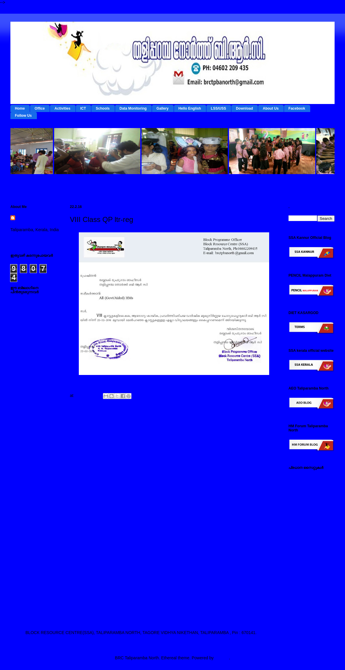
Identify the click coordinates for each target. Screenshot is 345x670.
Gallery (162, 108)
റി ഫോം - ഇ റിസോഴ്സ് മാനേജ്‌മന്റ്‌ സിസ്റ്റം (308, 502)
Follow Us (23, 115)
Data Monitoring (133, 108)
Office (39, 108)
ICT (83, 108)
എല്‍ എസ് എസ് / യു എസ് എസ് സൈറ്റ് (309, 535)
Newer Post (85, 425)
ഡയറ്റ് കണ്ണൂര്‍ (302, 513)
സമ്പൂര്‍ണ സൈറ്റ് (306, 569)
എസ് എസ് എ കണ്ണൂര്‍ (310, 592)
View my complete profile (33, 237)
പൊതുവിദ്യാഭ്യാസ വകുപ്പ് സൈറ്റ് (309, 549)
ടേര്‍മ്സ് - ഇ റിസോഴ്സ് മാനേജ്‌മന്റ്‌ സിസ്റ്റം (308, 488)
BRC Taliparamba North (33, 221)
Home (20, 108)
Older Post (264, 425)
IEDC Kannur (300, 476)
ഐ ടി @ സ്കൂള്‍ (303, 523)
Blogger (222, 657)
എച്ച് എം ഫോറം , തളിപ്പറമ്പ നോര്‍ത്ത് (307, 581)
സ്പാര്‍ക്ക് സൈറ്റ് (305, 560)
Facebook (296, 108)
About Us (270, 108)
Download (244, 108)
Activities (62, 108)
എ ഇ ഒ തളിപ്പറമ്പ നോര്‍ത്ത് (305, 604)
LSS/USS (218, 108)
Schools (103, 108)
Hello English (189, 108)
